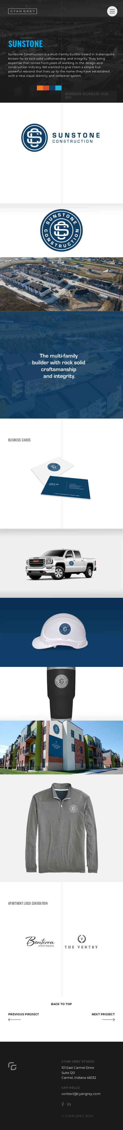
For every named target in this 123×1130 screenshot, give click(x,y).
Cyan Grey (22, 11)
